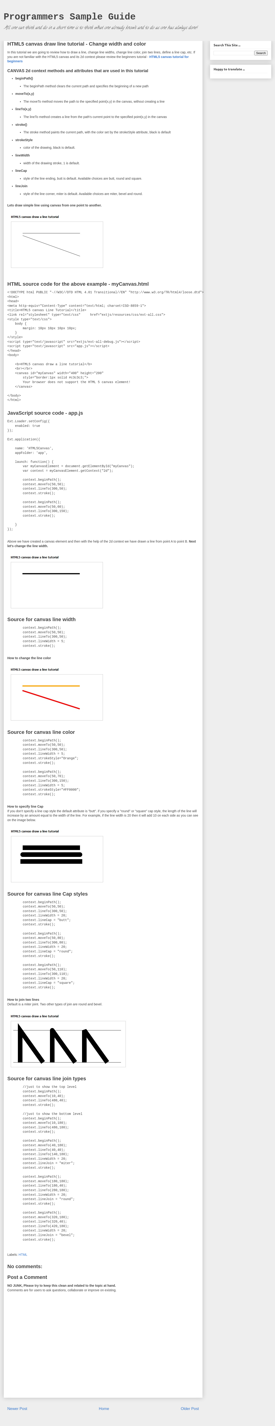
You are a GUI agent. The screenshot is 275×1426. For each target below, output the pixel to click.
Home (104, 1409)
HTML (23, 1254)
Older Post (190, 1409)
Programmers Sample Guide (70, 17)
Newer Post (17, 1409)
